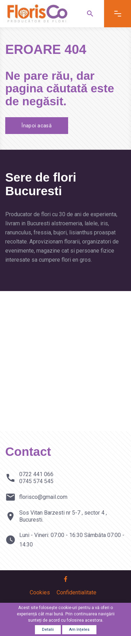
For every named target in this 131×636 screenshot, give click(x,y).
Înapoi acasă (38, 125)
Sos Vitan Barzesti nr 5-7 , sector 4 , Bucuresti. (63, 516)
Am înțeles (79, 629)
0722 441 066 (36, 474)
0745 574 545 (36, 481)
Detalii (48, 629)
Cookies (40, 592)
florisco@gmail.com (43, 497)
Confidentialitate (76, 592)
